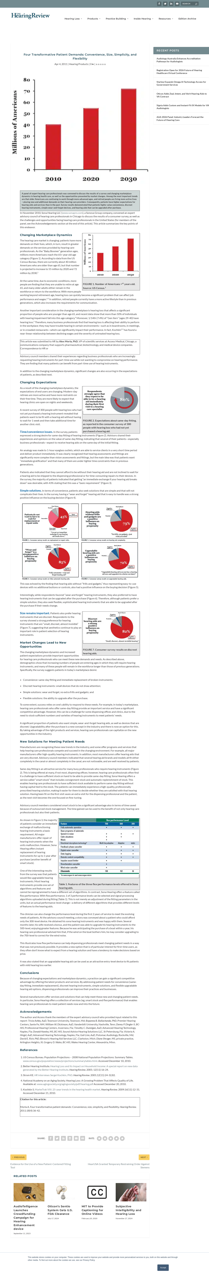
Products (92, 14)
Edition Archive (187, 14)
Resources (165, 14)
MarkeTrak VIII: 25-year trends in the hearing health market (67, 1099)
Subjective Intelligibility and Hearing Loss (128, 1220)
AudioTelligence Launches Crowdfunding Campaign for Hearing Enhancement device (26, 1227)
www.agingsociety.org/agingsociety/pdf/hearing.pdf (65, 1093)
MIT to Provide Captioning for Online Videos (92, 1220)
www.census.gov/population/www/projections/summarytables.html (60, 1070)
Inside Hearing (142, 14)
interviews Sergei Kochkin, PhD (53, 1084)
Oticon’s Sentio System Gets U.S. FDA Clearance (60, 1220)
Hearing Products (78, 57)
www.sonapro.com (72, 206)
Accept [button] (163, 1268)
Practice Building (116, 14)
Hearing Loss (72, 14)
